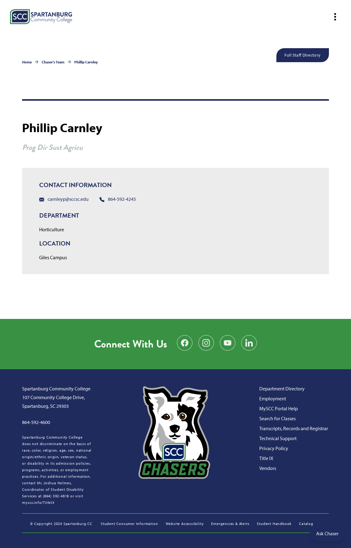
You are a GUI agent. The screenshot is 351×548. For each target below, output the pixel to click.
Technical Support (278, 438)
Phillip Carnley (86, 62)
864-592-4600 (36, 422)
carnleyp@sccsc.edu (64, 199)
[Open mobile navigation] (335, 17)
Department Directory (282, 388)
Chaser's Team (53, 62)
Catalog (306, 523)
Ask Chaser (327, 533)
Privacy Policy (273, 448)
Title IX (266, 458)
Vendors (267, 468)
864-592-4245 (117, 199)
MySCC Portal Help (278, 408)
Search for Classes (277, 418)
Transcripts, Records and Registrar (293, 428)
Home (27, 62)
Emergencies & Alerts (230, 523)
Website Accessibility (185, 523)
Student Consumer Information (129, 523)
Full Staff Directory (302, 55)
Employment (272, 398)
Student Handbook (274, 523)
